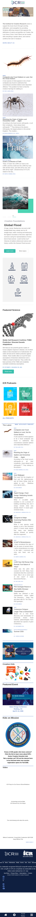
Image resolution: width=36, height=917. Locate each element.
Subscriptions (23, 873)
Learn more (9, 251)
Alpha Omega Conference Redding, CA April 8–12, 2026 (18, 709)
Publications (12, 862)
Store (29, 862)
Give (26, 862)
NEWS (4, 75)
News (6, 862)
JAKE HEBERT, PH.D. (19, 626)
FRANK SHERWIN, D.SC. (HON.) (21, 469)
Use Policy (6, 873)
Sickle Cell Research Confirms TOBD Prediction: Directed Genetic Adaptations (17, 342)
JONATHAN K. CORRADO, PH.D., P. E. (23, 512)
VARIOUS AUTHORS (19, 636)
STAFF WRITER (18, 487)
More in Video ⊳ (29, 842)
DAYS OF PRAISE (7, 160)
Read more (8, 371)
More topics (22, 251)
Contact (30, 873)
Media (17, 862)
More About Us (8, 43)
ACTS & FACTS (23, 424)
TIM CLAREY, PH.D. (19, 447)
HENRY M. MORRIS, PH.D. (20, 556)
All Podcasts (8, 418)
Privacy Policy (14, 873)
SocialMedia (23, 915)
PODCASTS (30, 424)
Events (22, 862)
